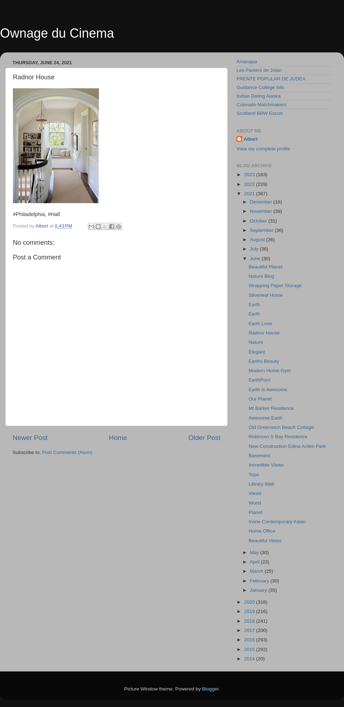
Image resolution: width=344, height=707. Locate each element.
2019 (250, 611)
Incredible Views (266, 465)
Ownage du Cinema (57, 33)
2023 (250, 174)
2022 (250, 184)
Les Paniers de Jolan (259, 70)
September (262, 230)
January (259, 590)
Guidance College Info (260, 87)
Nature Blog (261, 276)
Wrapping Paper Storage (275, 285)
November (261, 211)
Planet (255, 512)
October (259, 221)
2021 (250, 193)
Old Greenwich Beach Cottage (281, 427)
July (255, 249)
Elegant (257, 352)
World (255, 503)
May (255, 552)
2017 (250, 630)
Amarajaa (246, 61)
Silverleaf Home (266, 295)
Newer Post (30, 437)
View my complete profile (263, 148)
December (261, 202)
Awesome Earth (266, 418)
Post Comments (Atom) (67, 452)
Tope (254, 474)
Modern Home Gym (270, 370)
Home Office (262, 531)
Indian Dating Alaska (258, 96)
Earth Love (260, 323)
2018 (250, 621)
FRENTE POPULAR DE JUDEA (271, 78)
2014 (250, 658)
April (255, 562)
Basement (260, 455)
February (260, 581)
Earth (254, 304)
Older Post (204, 437)
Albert (251, 139)
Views (255, 493)
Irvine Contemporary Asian (277, 521)
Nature (256, 342)
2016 (250, 639)
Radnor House (264, 333)
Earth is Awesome (268, 389)
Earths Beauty (264, 361)
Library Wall (261, 484)
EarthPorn (260, 380)
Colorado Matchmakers (261, 104)
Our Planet (260, 399)
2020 (250, 602)
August (258, 239)
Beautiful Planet (266, 267)
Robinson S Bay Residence (278, 436)
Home (118, 437)
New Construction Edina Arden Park (287, 446)
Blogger (210, 689)
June (256, 258)
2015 (250, 649)
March (257, 571)
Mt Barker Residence (271, 408)
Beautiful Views (265, 540)
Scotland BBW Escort (259, 113)
